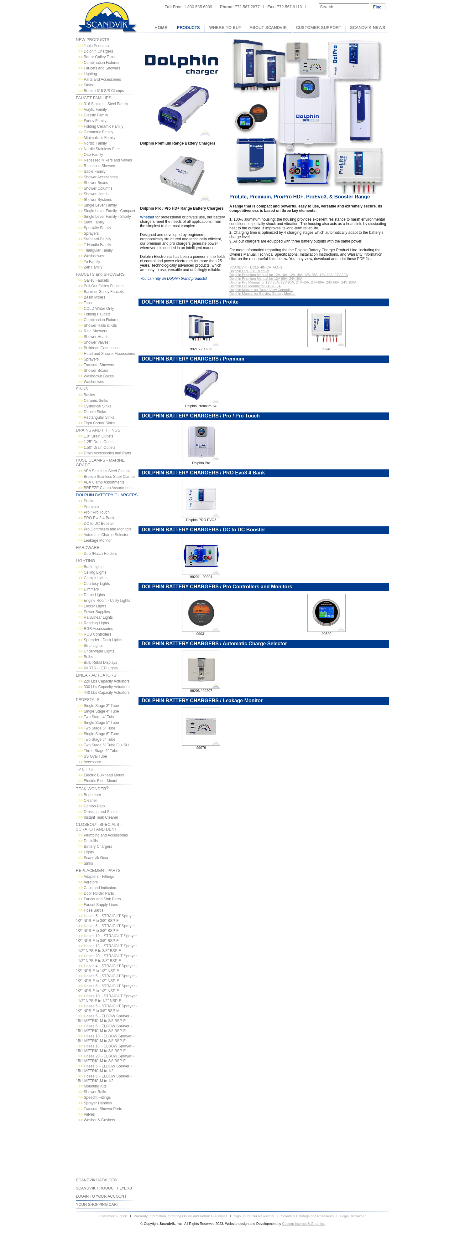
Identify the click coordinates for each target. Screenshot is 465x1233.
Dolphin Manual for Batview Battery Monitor (262, 293)
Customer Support (113, 1216)
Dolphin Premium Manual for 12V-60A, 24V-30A (265, 278)
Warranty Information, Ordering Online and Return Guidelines (180, 1216)
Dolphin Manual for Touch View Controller (261, 290)
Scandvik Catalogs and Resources (307, 1216)
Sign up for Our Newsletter (254, 1216)
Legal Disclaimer (353, 1216)
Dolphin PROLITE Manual (249, 271)
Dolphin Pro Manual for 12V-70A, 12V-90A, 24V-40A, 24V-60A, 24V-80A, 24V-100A (292, 282)
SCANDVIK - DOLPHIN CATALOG (255, 267)
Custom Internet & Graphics (303, 1223)
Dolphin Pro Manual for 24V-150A (255, 286)
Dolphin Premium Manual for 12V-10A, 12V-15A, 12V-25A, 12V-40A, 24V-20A (288, 275)
